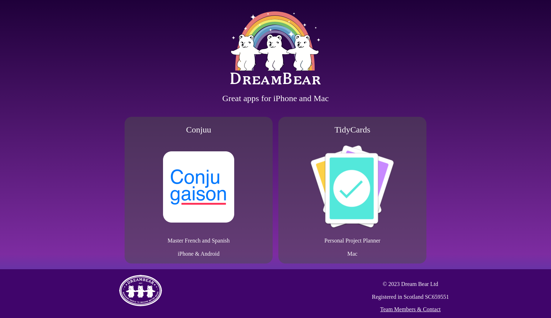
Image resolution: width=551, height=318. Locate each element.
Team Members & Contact (410, 309)
